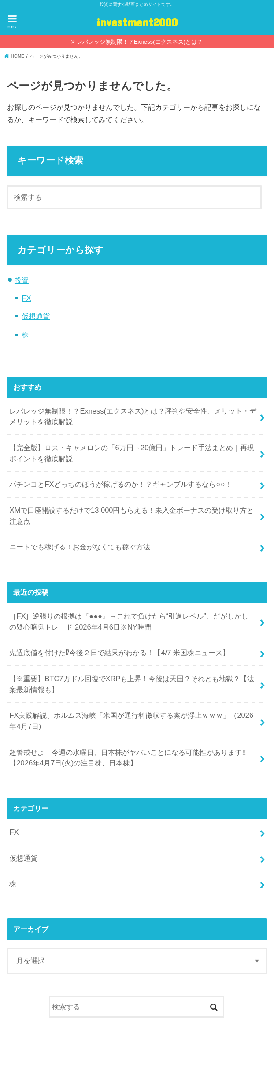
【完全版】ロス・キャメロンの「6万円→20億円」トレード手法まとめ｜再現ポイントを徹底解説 (131, 453)
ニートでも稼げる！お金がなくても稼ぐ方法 (79, 547)
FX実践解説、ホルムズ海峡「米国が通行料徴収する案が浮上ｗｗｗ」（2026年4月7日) (131, 720)
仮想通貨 (36, 316)
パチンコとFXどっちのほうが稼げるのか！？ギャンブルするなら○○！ (120, 484)
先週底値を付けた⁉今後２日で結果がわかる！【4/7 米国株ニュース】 (119, 653)
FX (26, 298)
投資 (22, 280)
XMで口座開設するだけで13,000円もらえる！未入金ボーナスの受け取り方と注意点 (131, 515)
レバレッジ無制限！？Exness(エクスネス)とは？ (140, 41)
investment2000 (137, 22)
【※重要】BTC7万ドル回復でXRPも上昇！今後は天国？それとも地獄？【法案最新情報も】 (131, 684)
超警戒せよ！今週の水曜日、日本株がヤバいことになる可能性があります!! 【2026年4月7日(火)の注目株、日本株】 (127, 757)
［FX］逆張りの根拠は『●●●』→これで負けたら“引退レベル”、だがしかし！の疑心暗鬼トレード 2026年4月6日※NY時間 (132, 621)
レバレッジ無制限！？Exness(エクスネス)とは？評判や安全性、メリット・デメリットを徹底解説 (132, 416)
